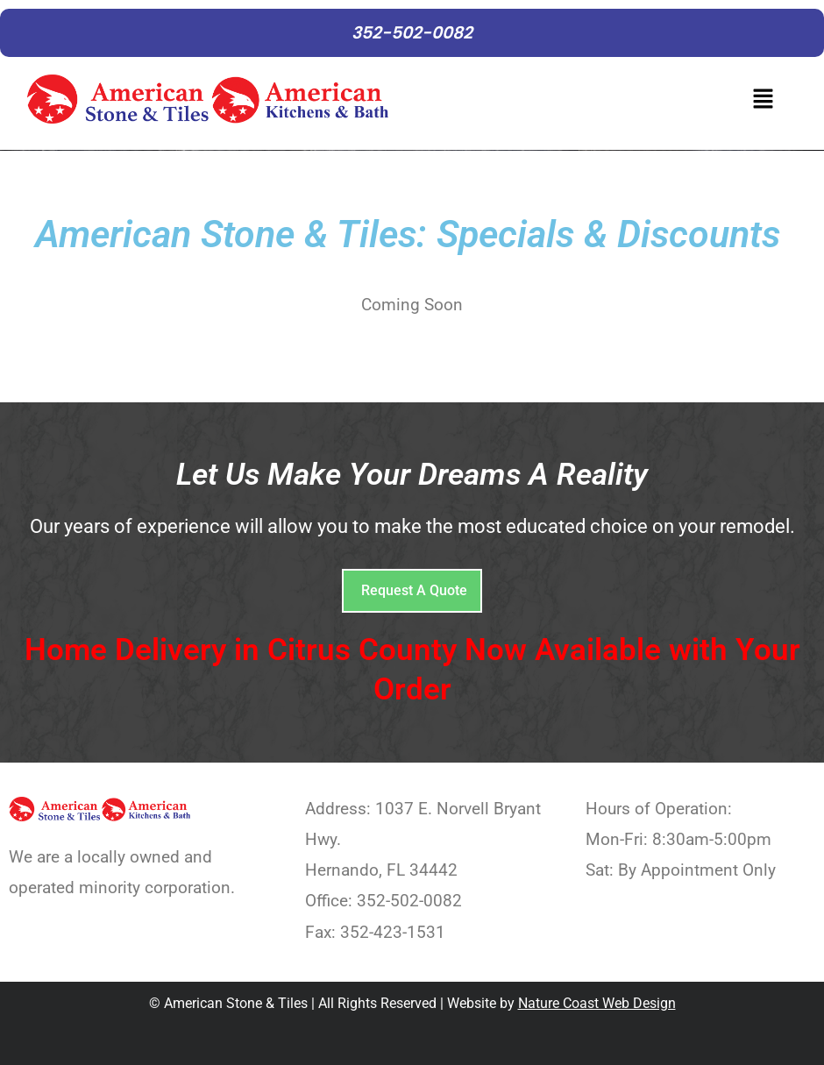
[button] (597, 104)
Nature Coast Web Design (597, 1003)
